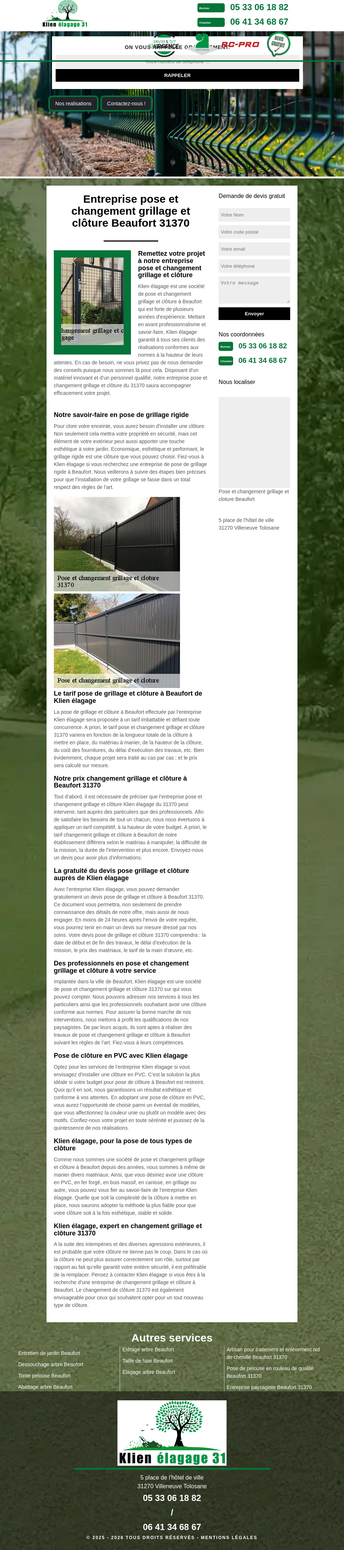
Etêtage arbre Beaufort (148, 1349)
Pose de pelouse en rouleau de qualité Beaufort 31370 (270, 1372)
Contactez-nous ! (126, 103)
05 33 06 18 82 (259, 7)
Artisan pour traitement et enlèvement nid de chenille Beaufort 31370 (273, 1353)
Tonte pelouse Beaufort (44, 1376)
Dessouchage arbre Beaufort (50, 1364)
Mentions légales (229, 1537)
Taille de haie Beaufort (148, 1361)
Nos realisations (73, 103)
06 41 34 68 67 (259, 22)
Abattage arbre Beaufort (45, 1387)
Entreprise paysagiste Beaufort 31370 (269, 1387)
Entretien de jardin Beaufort (49, 1353)
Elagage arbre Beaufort (149, 1372)
